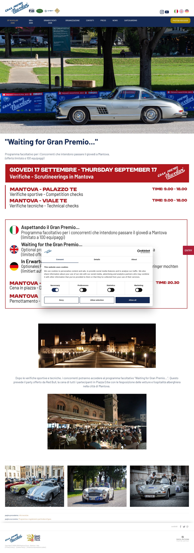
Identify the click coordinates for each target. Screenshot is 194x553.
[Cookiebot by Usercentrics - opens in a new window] (139, 251)
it (176, 12)
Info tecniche (23, 515)
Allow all (132, 300)
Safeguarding (153, 20)
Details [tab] (97, 259)
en (182, 12)
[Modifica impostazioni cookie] (36, 547)
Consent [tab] (60, 259)
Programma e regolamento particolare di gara (35, 519)
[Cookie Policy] (20, 547)
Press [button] (121, 20)
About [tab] (134, 259)
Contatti (105, 20)
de (187, 12)
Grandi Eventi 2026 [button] (59, 20)
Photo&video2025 (179, 20)
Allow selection (97, 300)
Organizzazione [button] (84, 20)
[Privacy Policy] (10, 547)
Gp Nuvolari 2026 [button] (15, 20)
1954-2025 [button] (36, 20)
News (135, 20)
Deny (61, 300)
